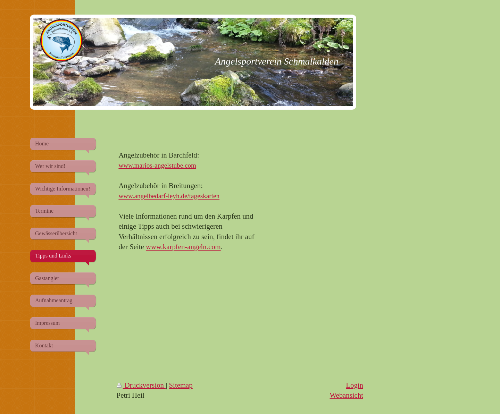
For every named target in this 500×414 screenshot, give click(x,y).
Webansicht (346, 395)
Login (354, 385)
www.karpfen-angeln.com (183, 247)
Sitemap (181, 385)
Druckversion (141, 385)
